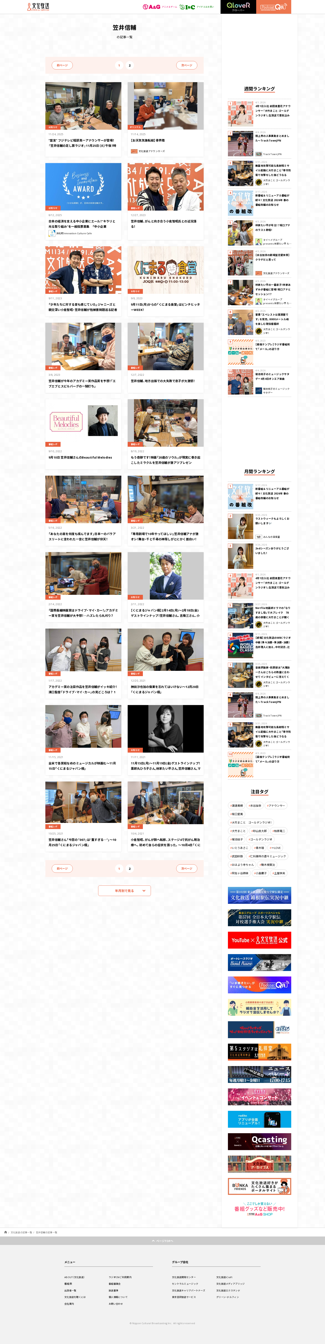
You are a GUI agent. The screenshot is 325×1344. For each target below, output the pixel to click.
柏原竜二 (279, 831)
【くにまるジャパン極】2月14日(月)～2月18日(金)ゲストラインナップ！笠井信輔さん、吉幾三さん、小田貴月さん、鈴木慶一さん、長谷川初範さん (165, 617)
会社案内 (69, 1304)
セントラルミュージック (186, 1283)
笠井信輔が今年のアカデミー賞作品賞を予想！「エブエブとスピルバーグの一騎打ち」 (82, 385)
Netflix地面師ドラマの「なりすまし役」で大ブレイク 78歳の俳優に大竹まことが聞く (273, 612)
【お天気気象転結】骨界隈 (151, 140)
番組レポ (136, 208)
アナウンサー (277, 805)
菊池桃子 (237, 839)
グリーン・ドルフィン (228, 1297)
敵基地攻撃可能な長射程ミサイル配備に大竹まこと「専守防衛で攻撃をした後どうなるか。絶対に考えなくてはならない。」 (273, 175)
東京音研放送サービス (185, 1297)
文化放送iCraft (225, 1277)
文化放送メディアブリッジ (231, 1283)
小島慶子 (261, 873)
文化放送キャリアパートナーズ (190, 1290)
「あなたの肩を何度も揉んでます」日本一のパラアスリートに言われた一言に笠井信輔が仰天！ (83, 538)
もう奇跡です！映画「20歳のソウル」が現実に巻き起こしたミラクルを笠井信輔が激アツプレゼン (165, 462)
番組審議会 (115, 1283)
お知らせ (54, 127)
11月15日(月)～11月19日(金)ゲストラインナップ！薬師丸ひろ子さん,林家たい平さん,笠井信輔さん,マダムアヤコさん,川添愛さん (165, 770)
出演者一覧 (70, 1290)
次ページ (186, 65)
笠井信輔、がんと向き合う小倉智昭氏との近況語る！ (165, 223)
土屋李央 (279, 873)
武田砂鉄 (237, 856)
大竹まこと (239, 831)
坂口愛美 (237, 814)
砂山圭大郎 (260, 831)
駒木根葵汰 (268, 865)
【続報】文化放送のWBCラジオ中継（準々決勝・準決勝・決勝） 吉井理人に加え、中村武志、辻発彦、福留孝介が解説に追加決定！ (273, 647)
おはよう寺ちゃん (243, 865)
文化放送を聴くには (76, 1297)
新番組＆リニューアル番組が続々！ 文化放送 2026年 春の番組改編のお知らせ (272, 200)
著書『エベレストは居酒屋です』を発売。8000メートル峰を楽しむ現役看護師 (272, 319)
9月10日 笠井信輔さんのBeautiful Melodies (78, 459)
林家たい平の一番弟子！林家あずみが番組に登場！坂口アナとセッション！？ (273, 289)
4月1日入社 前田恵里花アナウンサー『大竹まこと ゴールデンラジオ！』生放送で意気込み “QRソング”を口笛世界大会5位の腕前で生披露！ (273, 115)
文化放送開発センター (185, 1277)
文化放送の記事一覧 (21, 1232)
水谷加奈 (255, 805)
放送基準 (114, 1290)
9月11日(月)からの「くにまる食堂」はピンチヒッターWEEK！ (165, 306)
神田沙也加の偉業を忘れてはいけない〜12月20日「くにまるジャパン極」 (164, 689)
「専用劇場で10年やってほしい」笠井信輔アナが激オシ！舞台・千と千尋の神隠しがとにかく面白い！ (164, 538)
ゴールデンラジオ (261, 839)
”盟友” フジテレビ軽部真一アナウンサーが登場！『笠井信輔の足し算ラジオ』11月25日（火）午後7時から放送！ (82, 145)
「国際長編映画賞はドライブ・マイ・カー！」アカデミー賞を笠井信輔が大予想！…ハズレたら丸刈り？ (83, 615)
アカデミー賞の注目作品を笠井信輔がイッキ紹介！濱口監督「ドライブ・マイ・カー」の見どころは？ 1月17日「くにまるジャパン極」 (83, 694)
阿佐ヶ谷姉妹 (240, 873)
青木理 (260, 848)
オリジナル (136, 127)
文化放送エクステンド (229, 1290)
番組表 (68, 1283)
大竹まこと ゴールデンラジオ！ (252, 822)
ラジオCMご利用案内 (121, 1277)
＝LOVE (276, 848)
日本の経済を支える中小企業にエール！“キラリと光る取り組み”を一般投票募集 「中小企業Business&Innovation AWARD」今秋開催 (83, 228)
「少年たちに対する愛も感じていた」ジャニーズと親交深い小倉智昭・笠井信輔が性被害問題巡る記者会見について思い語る (82, 309)
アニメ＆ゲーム (155, 7)
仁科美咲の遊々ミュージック (268, 856)
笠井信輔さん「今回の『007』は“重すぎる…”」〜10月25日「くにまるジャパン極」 (83, 842)
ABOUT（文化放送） (75, 1277)
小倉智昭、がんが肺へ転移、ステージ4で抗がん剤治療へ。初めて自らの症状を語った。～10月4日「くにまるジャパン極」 (165, 844)
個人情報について (119, 1297)
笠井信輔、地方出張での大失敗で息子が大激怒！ (165, 383)
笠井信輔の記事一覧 (46, 1232)
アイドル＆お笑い (195, 7)
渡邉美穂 (237, 805)
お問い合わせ (116, 1304)
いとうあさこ (240, 848)
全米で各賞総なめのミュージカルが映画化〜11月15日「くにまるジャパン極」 (82, 765)
